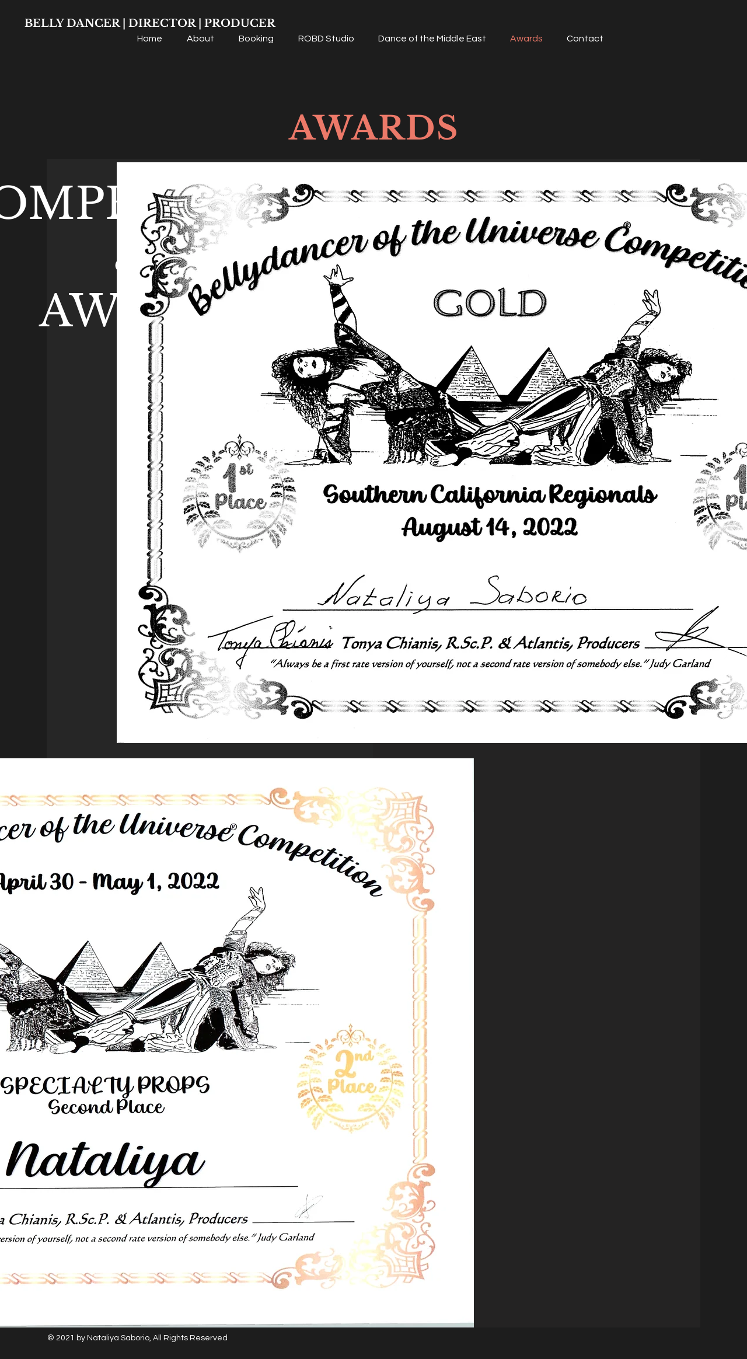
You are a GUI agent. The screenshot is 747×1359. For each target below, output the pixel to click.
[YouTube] (725, 706)
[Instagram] (725, 679)
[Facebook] (725, 653)
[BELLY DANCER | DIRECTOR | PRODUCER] (150, 24)
